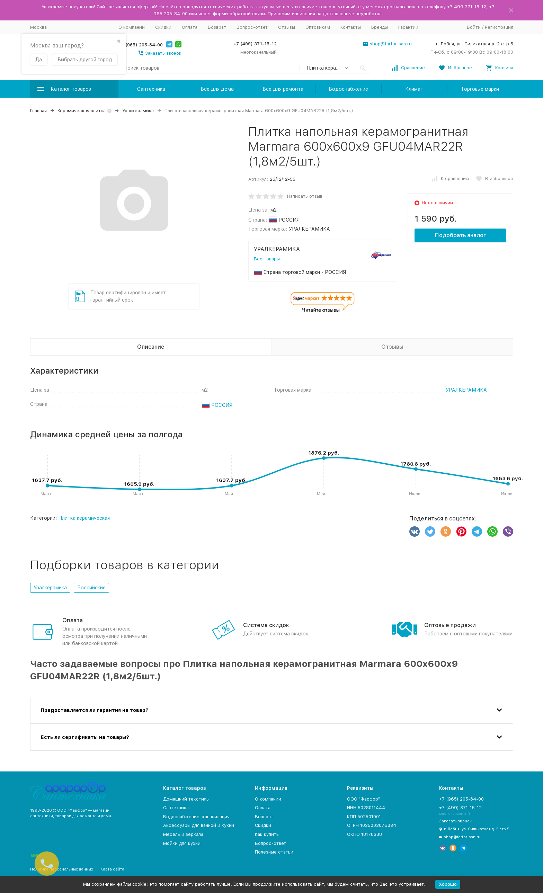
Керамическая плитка (81, 110)
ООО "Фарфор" (363, 799)
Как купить (267, 834)
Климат (414, 89)
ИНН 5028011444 (366, 807)
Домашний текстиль (186, 799)
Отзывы (286, 27)
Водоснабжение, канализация (196, 816)
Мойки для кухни (182, 843)
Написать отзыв (304, 196)
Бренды (379, 27)
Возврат (217, 27)
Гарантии (408, 27)
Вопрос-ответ (252, 27)
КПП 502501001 (364, 816)
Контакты (350, 27)
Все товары (267, 258)
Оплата (189, 27)
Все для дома (217, 89)
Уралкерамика (138, 110)
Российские (91, 587)
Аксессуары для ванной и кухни (198, 825)
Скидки (163, 27)
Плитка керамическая (84, 518)
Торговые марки (480, 89)
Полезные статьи (274, 852)
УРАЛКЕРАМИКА (466, 390)
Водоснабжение (348, 89)
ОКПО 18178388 (364, 834)
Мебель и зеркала (183, 834)
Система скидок (266, 625)
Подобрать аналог (460, 235)
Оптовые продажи (450, 625)
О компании (131, 27)
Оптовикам (317, 27)
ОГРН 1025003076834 (371, 825)
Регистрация (499, 27)
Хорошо (448, 884)
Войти (474, 27)
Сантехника (151, 89)
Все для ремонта (282, 89)
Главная (38, 110)
